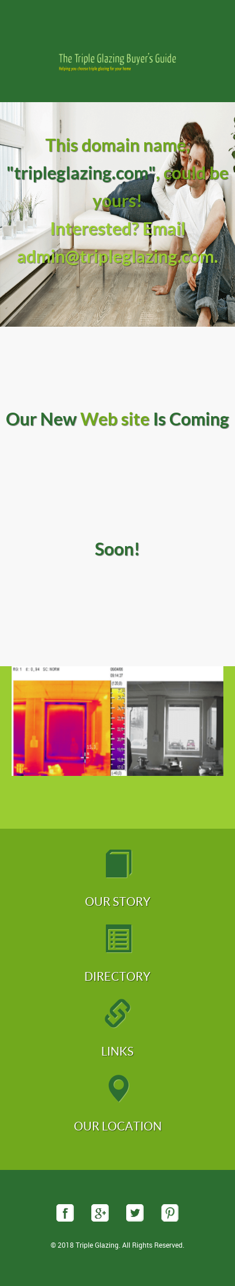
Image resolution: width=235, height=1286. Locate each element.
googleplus (100, 1213)
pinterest (170, 1213)
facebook (65, 1213)
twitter (135, 1213)
